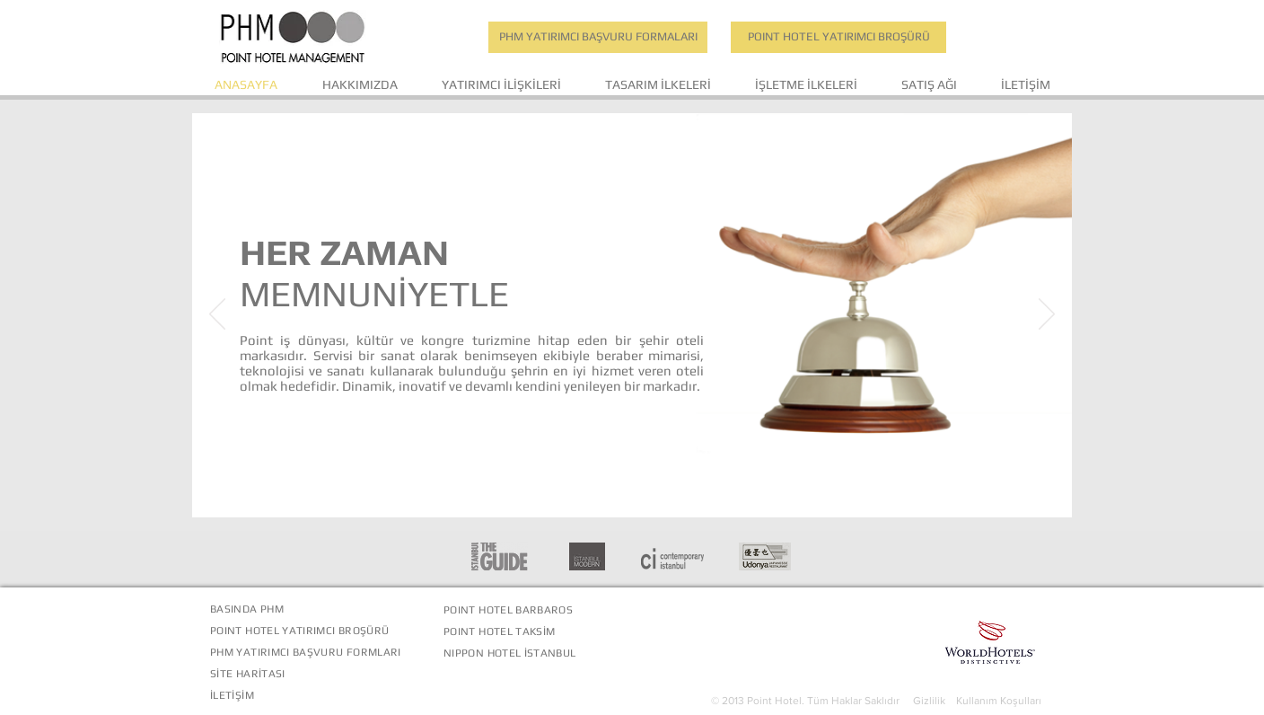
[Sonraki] (1047, 315)
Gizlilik (934, 700)
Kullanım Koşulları (998, 700)
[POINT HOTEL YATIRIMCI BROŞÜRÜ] (838, 37)
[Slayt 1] (612, 489)
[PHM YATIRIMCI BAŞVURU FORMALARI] (597, 37)
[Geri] (217, 315)
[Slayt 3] (655, 489)
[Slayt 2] (634, 489)
